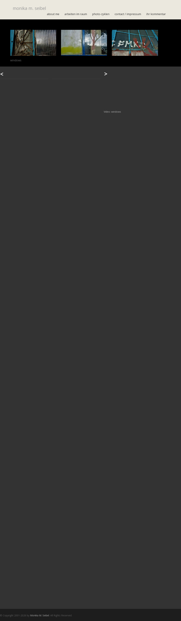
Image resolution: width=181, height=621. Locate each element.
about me (53, 14)
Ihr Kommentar (156, 14)
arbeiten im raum (75, 14)
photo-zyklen (100, 14)
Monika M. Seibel (39, 615)
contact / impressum (128, 14)
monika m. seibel (29, 8)
